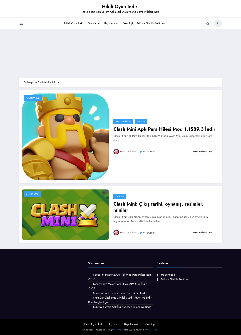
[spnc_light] (218, 23)
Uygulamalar (111, 23)
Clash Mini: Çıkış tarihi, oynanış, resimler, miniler (158, 207)
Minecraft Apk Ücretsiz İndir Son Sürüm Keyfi (119, 293)
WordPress (117, 329)
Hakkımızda (168, 275)
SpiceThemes (153, 329)
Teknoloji (128, 23)
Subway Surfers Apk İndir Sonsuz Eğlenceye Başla (122, 307)
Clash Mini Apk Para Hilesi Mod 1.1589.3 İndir (164, 129)
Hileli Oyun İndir (119, 6)
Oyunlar (94, 23)
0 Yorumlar (149, 151)
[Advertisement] (120, 52)
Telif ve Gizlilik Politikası (151, 23)
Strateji (141, 121)
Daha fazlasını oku (202, 151)
